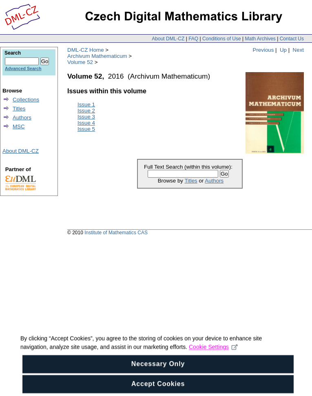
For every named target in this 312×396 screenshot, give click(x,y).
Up (283, 50)
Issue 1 (86, 104)
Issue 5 (86, 129)
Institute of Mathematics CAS (116, 232)
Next (298, 50)
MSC (19, 126)
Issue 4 (86, 123)
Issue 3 (86, 117)
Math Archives (260, 39)
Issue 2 (86, 111)
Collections (26, 100)
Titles (190, 181)
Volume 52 (80, 62)
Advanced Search (23, 68)
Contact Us (292, 39)
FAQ (193, 39)
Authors (214, 181)
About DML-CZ (168, 39)
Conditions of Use (221, 39)
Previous (263, 50)
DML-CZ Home (85, 50)
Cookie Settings (213, 370)
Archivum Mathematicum (97, 56)
